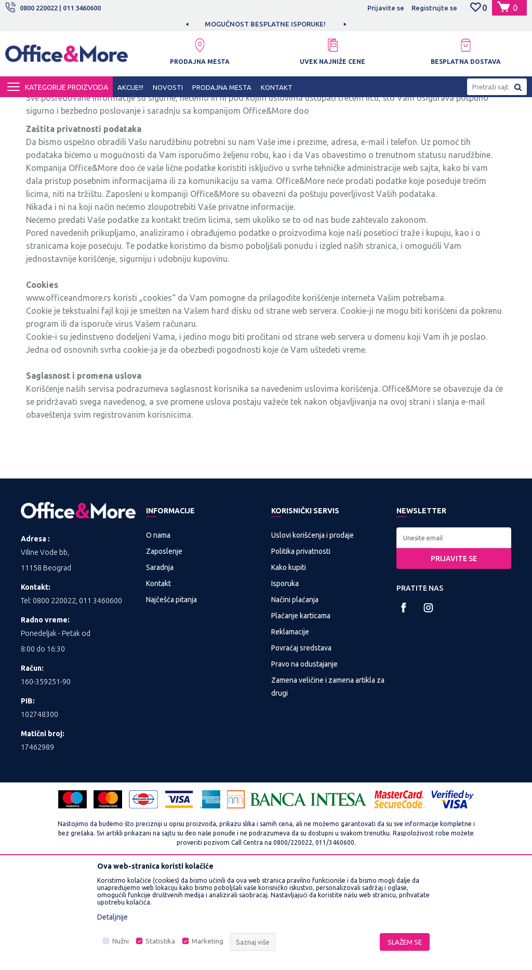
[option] (266, 24)
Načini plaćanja (294, 697)
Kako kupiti (288, 664)
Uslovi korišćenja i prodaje (312, 632)
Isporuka (285, 680)
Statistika (160, 941)
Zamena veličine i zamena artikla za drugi (327, 783)
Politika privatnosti (300, 648)
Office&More (25, 106)
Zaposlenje (164, 648)
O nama (158, 632)
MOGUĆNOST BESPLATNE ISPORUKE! (265, 24)
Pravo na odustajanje (304, 761)
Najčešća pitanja (171, 697)
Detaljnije (112, 917)
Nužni (120, 941)
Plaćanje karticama (300, 713)
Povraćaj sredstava (301, 745)
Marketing (207, 941)
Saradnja (160, 664)
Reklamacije (290, 729)
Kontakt (158, 680)
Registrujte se (434, 7)
